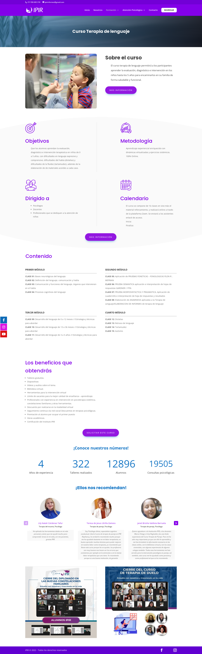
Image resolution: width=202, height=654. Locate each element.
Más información (120, 90)
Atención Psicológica (132, 10)
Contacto (153, 10)
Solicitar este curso (101, 433)
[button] (176, 523)
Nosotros (97, 10)
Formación (111, 10)
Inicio (87, 10)
